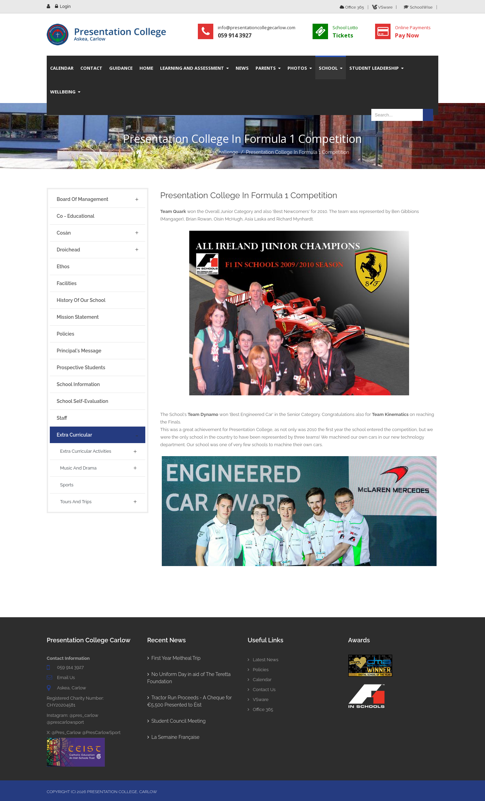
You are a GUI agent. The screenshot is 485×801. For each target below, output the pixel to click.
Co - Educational (75, 216)
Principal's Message (79, 350)
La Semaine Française (173, 737)
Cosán (64, 233)
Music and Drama (78, 468)
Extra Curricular (184, 152)
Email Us (66, 677)
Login (65, 6)
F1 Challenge (223, 152)
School (152, 152)
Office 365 (352, 7)
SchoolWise (418, 7)
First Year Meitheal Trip (174, 658)
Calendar (259, 679)
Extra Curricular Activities (85, 451)
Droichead (68, 249)
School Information (78, 384)
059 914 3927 (70, 667)
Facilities (67, 283)
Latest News (263, 659)
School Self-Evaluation (82, 401)
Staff (62, 418)
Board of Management (82, 199)
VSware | (385, 7)
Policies (65, 334)
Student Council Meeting (176, 721)
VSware (258, 699)
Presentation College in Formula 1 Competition (297, 152)
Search (428, 115)
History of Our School (81, 300)
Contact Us (261, 689)
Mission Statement (78, 317)
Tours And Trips (76, 501)
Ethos (63, 266)
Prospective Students (81, 367)
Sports (67, 484)
